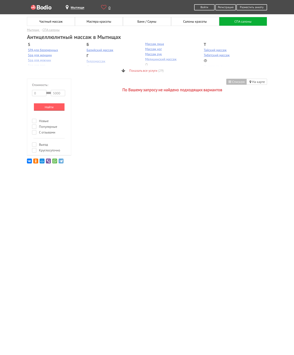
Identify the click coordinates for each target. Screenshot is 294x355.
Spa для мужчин (39, 60)
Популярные (48, 127)
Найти (49, 107)
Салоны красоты (195, 21)
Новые (44, 121)
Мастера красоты (99, 21)
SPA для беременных (43, 50)
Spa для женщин (40, 55)
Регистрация (226, 7)
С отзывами (47, 132)
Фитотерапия (213, 66)
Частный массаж (51, 21)
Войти (204, 7)
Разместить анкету (252, 7)
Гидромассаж (96, 61)
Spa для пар (36, 65)
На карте (257, 82)
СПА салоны (243, 21)
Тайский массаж (215, 50)
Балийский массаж (100, 50)
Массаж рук (153, 54)
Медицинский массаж (161, 59)
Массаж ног (153, 49)
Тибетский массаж (217, 55)
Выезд (43, 144)
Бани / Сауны (146, 21)
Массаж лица (154, 44)
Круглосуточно (49, 150)
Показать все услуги (142, 70)
